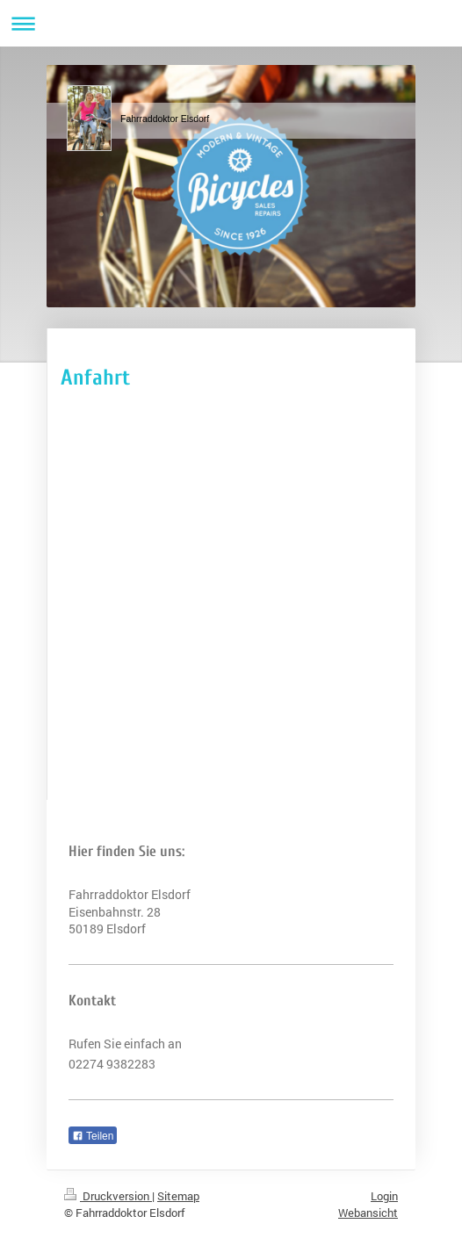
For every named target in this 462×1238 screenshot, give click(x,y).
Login (384, 1196)
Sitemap (178, 1196)
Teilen (92, 1136)
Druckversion (108, 1196)
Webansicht (368, 1212)
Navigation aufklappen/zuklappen (231, 23)
